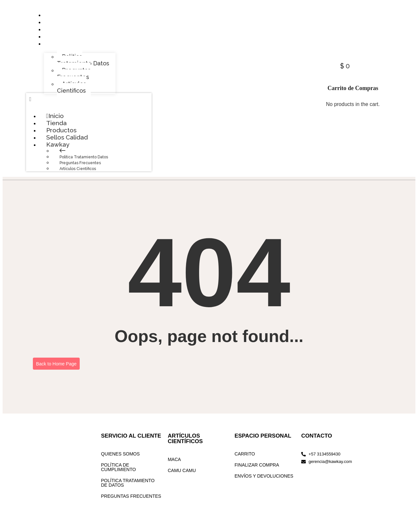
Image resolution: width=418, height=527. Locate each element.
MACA (174, 465)
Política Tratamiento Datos (84, 163)
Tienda (56, 127)
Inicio (55, 119)
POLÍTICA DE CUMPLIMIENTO (118, 474)
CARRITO (245, 460)
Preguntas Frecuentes (80, 169)
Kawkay (65, 150)
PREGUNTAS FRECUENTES (131, 502)
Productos (62, 135)
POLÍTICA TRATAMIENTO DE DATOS (128, 489)
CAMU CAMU (182, 477)
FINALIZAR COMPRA (257, 471)
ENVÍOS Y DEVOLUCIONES (264, 482)
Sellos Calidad (67, 143)
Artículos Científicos (78, 175)
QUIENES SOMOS (120, 460)
